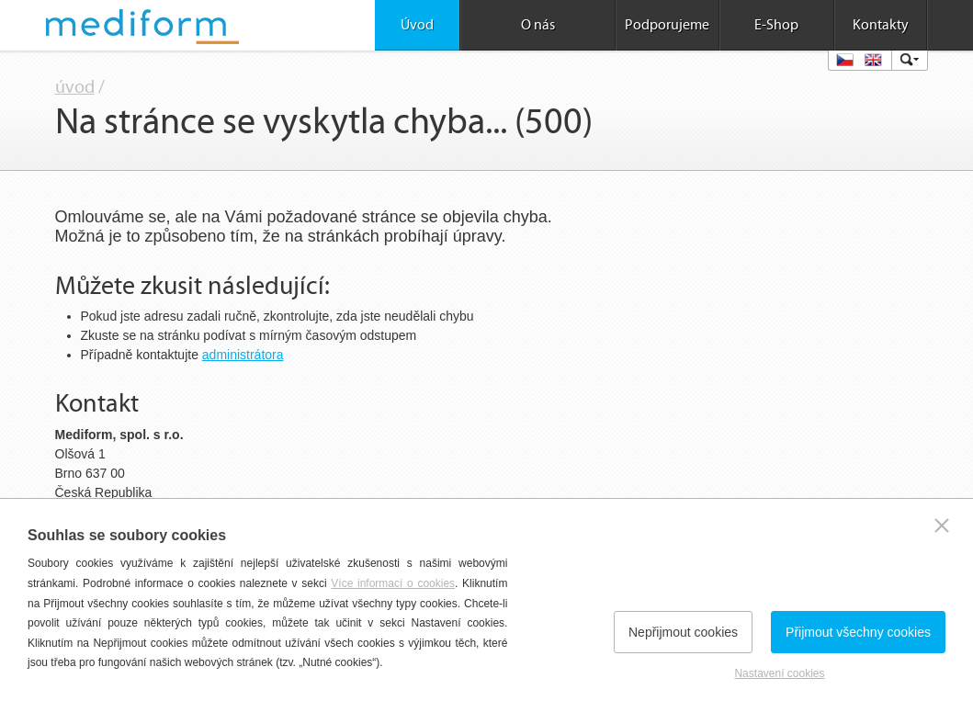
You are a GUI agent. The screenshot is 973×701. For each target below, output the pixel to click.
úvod (75, 87)
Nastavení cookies (779, 673)
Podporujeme (667, 25)
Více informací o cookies (393, 583)
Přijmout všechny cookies (858, 632)
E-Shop (776, 25)
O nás (538, 25)
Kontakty (881, 25)
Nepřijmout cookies (683, 632)
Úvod (417, 25)
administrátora (243, 354)
